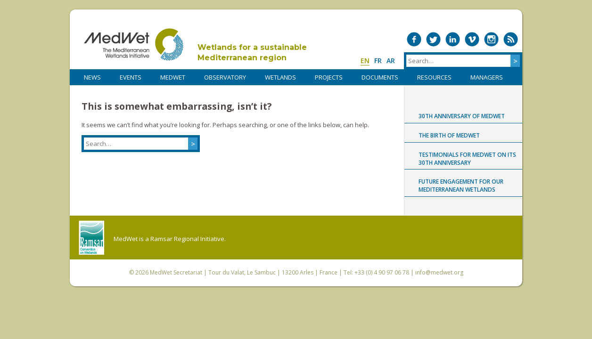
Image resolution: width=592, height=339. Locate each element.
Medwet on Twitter (433, 39)
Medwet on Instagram (491, 39)
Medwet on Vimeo (472, 39)
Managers (486, 77)
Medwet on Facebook (414, 39)
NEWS (92, 77)
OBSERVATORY (225, 77)
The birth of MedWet (449, 135)
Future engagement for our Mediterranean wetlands (461, 186)
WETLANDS (280, 77)
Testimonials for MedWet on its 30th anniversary (467, 159)
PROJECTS (329, 77)
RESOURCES (434, 77)
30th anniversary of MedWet (462, 116)
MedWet (133, 44)
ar (390, 60)
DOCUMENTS (380, 77)
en (365, 60)
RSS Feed (510, 39)
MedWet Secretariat (176, 272)
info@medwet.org (439, 272)
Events (130, 77)
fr (378, 60)
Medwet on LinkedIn (452, 39)
